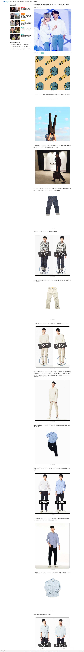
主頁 (11, 1)
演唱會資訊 (35, 1)
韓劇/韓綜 (22, 1)
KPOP (14, 1)
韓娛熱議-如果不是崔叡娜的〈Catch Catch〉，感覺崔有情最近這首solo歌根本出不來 (21, 44)
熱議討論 (27, 1)
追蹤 (42, 52)
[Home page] (6, 2)
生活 (31, 1)
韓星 (18, 1)
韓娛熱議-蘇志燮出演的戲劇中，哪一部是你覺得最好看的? (21, 46)
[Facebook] (79, 651)
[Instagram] (82, 651)
